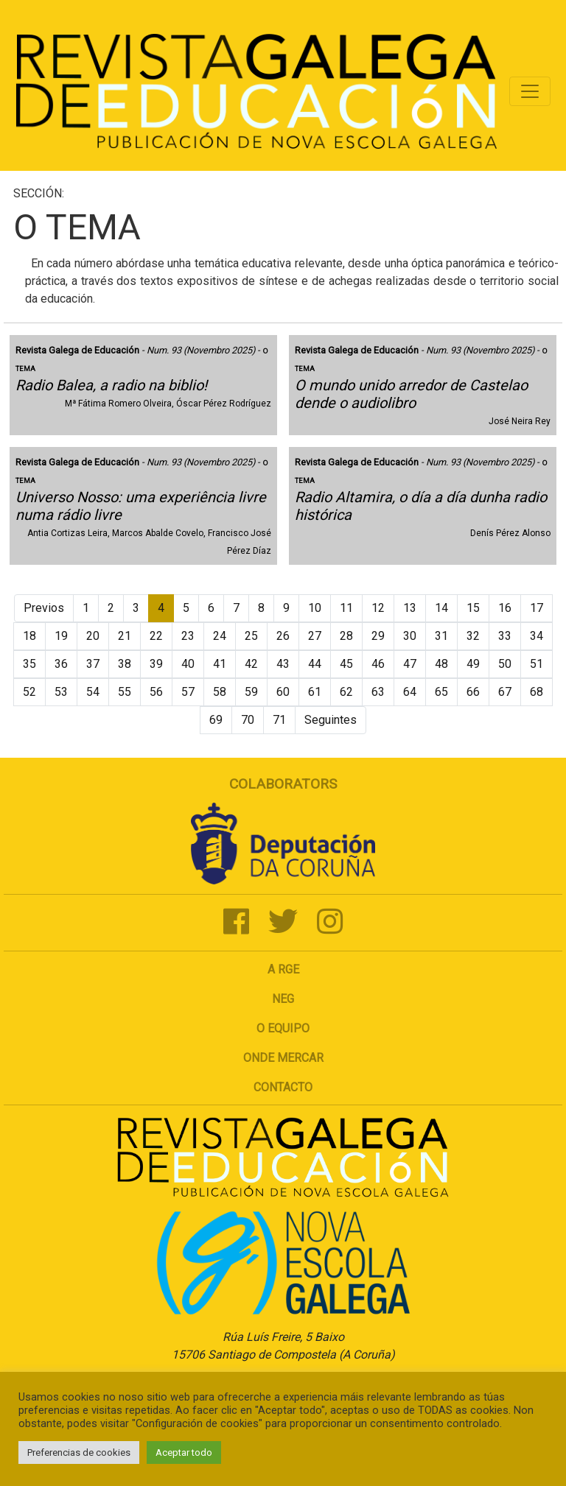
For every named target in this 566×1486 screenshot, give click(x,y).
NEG (283, 999)
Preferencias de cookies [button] (78, 1452)
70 (247, 720)
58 (219, 692)
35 (29, 664)
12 (378, 608)
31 (441, 636)
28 (346, 636)
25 (251, 636)
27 (314, 636)
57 (188, 692)
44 (314, 664)
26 (283, 636)
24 (219, 636)
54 (92, 692)
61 (314, 692)
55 (124, 692)
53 (61, 692)
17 (536, 608)
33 (504, 636)
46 (378, 664)
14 (441, 608)
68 (536, 692)
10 (314, 608)
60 (283, 692)
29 (378, 636)
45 (346, 664)
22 (156, 636)
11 (346, 608)
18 (29, 636)
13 (409, 608)
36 (61, 664)
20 (92, 636)
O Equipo (283, 1028)
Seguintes (330, 720)
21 (124, 636)
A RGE (283, 969)
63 (378, 692)
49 (473, 664)
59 (251, 692)
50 (504, 664)
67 (504, 692)
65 (441, 692)
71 (279, 720)
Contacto (283, 1087)
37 (92, 664)
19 (61, 636)
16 (504, 608)
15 (473, 608)
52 (29, 692)
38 (124, 664)
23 (188, 636)
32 (473, 636)
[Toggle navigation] (530, 91)
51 (536, 664)
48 (441, 664)
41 (219, 664)
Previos (44, 608)
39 (156, 664)
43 (283, 664)
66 (473, 692)
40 (188, 664)
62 (346, 692)
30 (409, 636)
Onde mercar (283, 1058)
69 (216, 720)
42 (251, 664)
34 (536, 636)
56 (156, 692)
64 (409, 692)
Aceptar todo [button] (184, 1452)
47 (409, 664)
